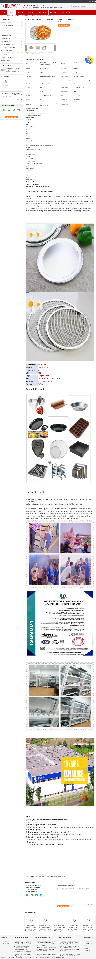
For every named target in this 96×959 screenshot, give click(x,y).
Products (11, 12)
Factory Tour (30, 12)
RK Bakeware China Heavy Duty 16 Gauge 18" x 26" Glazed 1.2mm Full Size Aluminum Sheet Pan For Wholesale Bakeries (13, 71)
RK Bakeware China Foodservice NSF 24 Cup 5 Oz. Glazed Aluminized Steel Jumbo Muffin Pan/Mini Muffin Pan (70, 954)
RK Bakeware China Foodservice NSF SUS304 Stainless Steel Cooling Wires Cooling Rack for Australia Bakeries (74, 930)
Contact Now (64, 25)
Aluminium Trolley (5, 60)
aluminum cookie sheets (35, 876)
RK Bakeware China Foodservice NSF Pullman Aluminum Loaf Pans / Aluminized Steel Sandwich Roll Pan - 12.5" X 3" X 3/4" (46, 943)
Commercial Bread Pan (7, 25)
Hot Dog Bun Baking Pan (7, 44)
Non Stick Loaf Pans (6, 54)
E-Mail (85, 946)
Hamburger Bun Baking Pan (8, 47)
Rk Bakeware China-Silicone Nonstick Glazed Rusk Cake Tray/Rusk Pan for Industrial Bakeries (46, 954)
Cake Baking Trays (6, 28)
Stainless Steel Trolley (6, 57)
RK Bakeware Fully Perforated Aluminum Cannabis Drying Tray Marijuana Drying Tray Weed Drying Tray (88, 929)
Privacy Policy (3, 957)
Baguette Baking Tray (6, 41)
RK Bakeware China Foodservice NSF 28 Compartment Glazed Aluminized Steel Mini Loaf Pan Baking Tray (30, 929)
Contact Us (53, 12)
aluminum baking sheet (48, 876)
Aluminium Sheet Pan (17, 15)
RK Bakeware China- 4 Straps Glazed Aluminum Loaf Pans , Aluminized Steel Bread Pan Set (46, 949)
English (93, 1)
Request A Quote (66, 12)
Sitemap (86, 948)
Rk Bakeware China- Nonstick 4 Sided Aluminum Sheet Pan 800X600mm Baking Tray (23, 948)
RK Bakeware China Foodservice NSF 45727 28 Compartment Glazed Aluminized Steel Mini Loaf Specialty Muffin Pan (70, 948)
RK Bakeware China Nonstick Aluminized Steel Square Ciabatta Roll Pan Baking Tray (45, 928)
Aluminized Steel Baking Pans (8, 51)
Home (3, 12)
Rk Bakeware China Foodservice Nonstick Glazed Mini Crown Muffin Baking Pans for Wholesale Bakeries (59, 929)
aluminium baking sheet (60, 876)
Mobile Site (87, 950)
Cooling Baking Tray (6, 38)
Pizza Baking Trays (6, 35)
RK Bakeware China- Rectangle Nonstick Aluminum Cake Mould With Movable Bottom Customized (23, 942)
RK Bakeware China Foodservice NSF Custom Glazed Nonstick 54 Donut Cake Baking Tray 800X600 (70, 942)
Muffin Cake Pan (5, 32)
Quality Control (42, 12)
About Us (20, 12)
